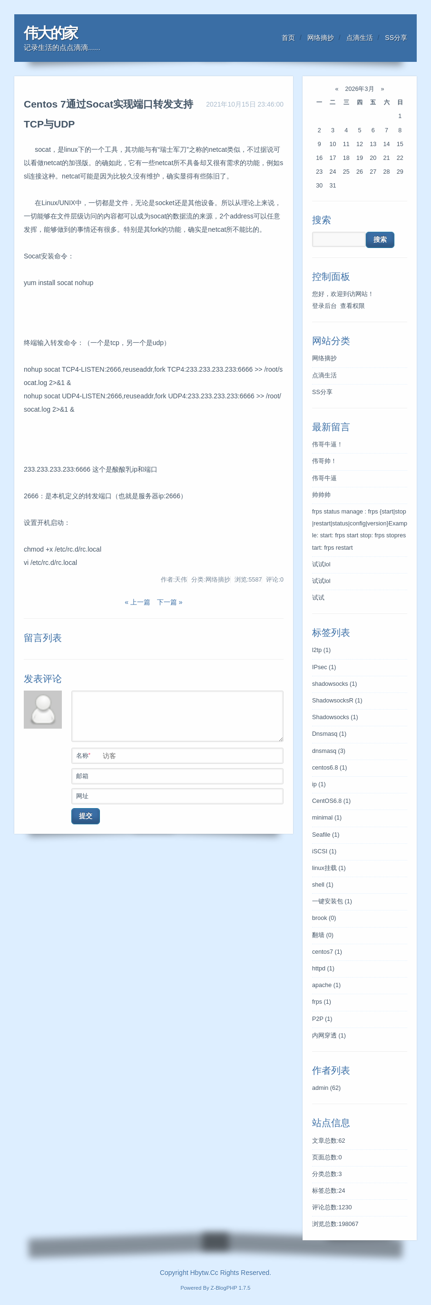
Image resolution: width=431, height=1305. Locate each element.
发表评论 (43, 678)
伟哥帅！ (324, 461)
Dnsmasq (329, 734)
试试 (318, 597)
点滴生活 (359, 37)
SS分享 (396, 37)
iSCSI (324, 851)
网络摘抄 (320, 37)
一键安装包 (332, 901)
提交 (85, 816)
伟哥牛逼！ (327, 444)
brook (324, 918)
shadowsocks (334, 684)
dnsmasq (328, 751)
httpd (323, 968)
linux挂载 (329, 868)
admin (326, 1088)
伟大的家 (50, 33)
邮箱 (179, 775)
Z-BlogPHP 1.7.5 (231, 1288)
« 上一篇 (137, 602)
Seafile (325, 834)
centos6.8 (329, 767)
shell (322, 884)
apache (326, 985)
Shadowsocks (335, 717)
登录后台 (324, 306)
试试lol (321, 564)
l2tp (321, 650)
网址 (179, 795)
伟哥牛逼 (324, 478)
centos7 (327, 952)
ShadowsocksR (337, 700)
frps (321, 1002)
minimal (327, 817)
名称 (179, 755)
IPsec (324, 667)
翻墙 (322, 935)
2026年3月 (359, 89)
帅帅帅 (321, 495)
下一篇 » (169, 602)
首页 (288, 37)
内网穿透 (329, 1035)
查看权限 (352, 306)
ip (319, 784)
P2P (322, 1019)
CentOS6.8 (331, 801)
